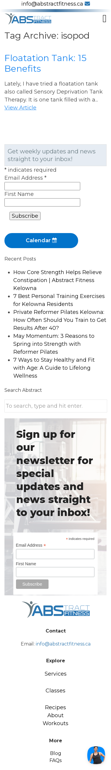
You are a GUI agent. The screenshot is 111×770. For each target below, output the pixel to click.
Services (56, 674)
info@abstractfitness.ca (55, 4)
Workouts (55, 723)
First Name (19, 194)
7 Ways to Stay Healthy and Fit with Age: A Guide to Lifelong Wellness (54, 368)
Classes (55, 690)
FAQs (55, 760)
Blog (55, 753)
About (55, 715)
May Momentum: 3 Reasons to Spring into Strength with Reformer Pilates (53, 344)
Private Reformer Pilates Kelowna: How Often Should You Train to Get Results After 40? (59, 320)
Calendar (41, 240)
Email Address (25, 178)
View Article (20, 107)
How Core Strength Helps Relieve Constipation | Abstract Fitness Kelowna (57, 280)
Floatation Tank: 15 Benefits (45, 63)
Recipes (55, 707)
